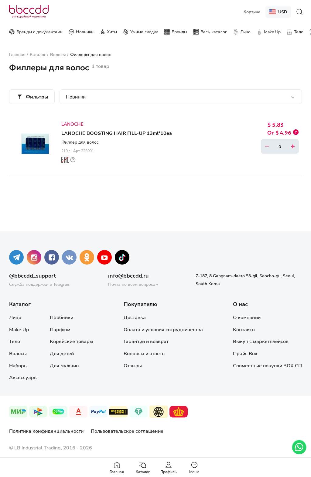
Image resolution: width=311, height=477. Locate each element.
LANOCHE (72, 124)
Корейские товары (71, 341)
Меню (194, 467)
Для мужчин (64, 365)
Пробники (61, 317)
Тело (14, 341)
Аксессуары (23, 377)
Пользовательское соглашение (127, 431)
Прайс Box (245, 353)
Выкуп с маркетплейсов (261, 341)
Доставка (135, 317)
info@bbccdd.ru (128, 275)
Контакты (244, 329)
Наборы (18, 365)
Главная (117, 467)
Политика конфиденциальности (46, 431)
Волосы (18, 353)
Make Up (19, 329)
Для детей (62, 353)
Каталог (143, 467)
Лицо (15, 317)
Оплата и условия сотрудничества (163, 329)
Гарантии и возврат (146, 341)
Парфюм (60, 329)
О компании (247, 317)
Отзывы (133, 365)
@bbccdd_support (32, 275)
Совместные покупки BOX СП (267, 365)
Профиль (168, 467)
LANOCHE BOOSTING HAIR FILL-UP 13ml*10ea (116, 133)
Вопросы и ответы (145, 353)
